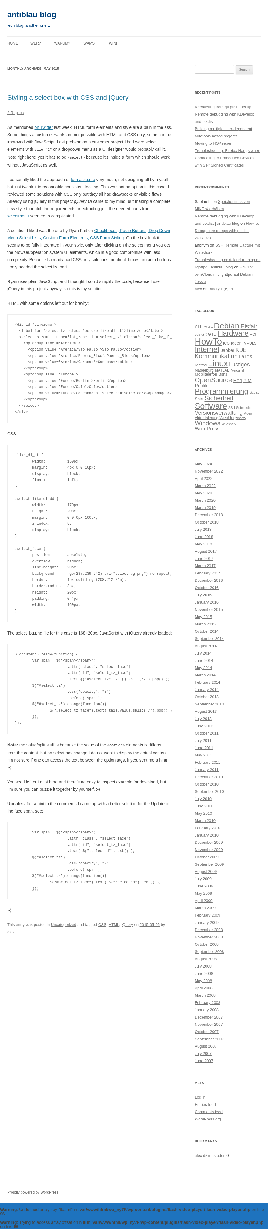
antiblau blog (31, 14)
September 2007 (209, 1039)
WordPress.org (208, 1119)
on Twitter (44, 127)
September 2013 (209, 704)
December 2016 (209, 580)
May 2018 (203, 544)
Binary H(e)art (221, 289)
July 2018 (203, 529)
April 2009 (204, 900)
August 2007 (206, 1046)
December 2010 (209, 777)
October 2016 (207, 587)
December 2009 (209, 842)
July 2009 (203, 879)
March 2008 (205, 995)
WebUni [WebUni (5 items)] (226, 418)
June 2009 (204, 886)
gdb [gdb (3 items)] (197, 334)
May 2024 (203, 464)
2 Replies (15, 112)
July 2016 (203, 595)
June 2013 (204, 726)
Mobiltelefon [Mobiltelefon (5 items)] (206, 374)
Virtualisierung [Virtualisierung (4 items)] (206, 418)
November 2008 (209, 937)
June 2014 (204, 660)
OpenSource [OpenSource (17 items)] (213, 380)
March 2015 (205, 624)
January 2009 (207, 922)
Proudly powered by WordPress (33, 1192)
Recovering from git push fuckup (223, 107)
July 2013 (203, 718)
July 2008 (203, 966)
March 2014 (205, 675)
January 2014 (207, 689)
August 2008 (206, 959)
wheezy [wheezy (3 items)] (241, 418)
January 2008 (207, 1010)
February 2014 (207, 682)
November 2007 (209, 1024)
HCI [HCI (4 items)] (253, 334)
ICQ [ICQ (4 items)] (226, 343)
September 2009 (209, 864)
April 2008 (204, 988)
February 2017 (207, 573)
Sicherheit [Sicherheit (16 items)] (218, 398)
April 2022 (204, 478)
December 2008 (209, 930)
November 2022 (209, 471)
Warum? (62, 43)
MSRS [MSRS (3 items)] (223, 374)
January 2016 (207, 602)
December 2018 (209, 515)
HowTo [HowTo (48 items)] (208, 341)
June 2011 (204, 748)
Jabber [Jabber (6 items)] (228, 350)
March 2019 (205, 507)
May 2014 (203, 667)
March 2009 (205, 908)
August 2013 (206, 711)
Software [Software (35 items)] (211, 406)
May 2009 (203, 893)
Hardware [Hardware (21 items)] (233, 333)
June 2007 (204, 1061)
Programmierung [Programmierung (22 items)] (221, 391)
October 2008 (207, 944)
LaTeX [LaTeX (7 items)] (246, 356)
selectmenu (18, 215)
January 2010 (207, 835)
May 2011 (203, 755)
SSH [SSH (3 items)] (231, 407)
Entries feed (205, 1104)
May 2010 (203, 813)
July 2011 (203, 740)
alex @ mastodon (210, 1155)
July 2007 (203, 1053)
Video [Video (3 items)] (248, 413)
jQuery (127, 923)
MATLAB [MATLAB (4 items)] (222, 370)
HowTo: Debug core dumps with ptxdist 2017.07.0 (227, 230)
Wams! (89, 43)
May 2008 (203, 980)
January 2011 (207, 769)
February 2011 (207, 762)
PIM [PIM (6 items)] (247, 380)
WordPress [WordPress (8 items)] (207, 429)
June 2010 (204, 806)
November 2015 (209, 609)
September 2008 (209, 951)
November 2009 (209, 849)
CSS (102, 923)
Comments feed (209, 1111)
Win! (113, 43)
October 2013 (207, 697)
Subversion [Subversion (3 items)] (244, 407)
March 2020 (205, 500)
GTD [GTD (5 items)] (212, 334)
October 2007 (207, 1031)
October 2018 (207, 522)
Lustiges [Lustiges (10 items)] (239, 365)
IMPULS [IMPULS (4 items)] (249, 343)
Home (12, 43)
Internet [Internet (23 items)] (207, 349)
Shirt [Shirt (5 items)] (199, 399)
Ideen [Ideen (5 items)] (236, 343)
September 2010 (209, 791)
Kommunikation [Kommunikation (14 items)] (216, 355)
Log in (200, 1097)
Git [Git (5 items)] (204, 334)
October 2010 (207, 784)
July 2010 (203, 798)
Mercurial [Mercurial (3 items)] (237, 370)
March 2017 (205, 566)
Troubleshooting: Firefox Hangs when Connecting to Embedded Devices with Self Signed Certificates (227, 157)
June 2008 (204, 973)
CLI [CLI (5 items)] (198, 327)
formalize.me (83, 179)
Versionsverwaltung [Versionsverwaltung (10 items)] (219, 413)
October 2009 (207, 857)
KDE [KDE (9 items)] (241, 350)
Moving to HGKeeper (213, 143)
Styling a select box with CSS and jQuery (68, 97)
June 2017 (204, 558)
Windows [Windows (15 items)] (207, 422)
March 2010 (205, 820)
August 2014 (206, 646)
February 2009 (207, 915)
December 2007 (209, 1017)
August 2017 (206, 551)
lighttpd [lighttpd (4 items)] (201, 365)
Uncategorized (63, 923)
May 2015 (203, 616)
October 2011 (207, 733)
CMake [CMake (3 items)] (208, 327)
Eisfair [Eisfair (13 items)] (248, 326)
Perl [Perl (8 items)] (237, 380)
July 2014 (203, 653)
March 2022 (205, 485)
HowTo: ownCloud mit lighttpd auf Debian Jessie (224, 274)
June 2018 (204, 536)
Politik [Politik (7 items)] (201, 385)
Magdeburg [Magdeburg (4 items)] (204, 370)
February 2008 (207, 1002)
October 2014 (207, 631)
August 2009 (206, 871)
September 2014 (209, 638)
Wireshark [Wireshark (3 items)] (229, 424)
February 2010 (207, 828)
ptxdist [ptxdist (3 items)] (254, 392)
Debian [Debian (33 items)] (226, 325)
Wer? (35, 43)
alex (11, 931)
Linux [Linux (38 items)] (218, 363)
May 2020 (203, 493)
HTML (114, 923)
